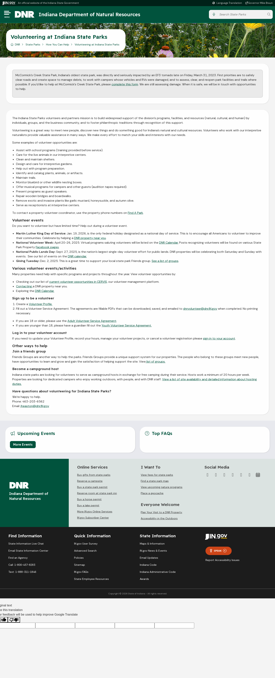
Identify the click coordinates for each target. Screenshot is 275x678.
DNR (17, 45)
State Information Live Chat (26, 545)
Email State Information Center (28, 552)
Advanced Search (85, 552)
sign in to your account (219, 340)
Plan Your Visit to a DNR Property (161, 513)
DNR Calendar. (168, 244)
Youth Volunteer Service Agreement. (127, 327)
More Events (22, 446)
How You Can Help (57, 45)
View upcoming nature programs (161, 488)
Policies (79, 559)
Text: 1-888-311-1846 (22, 573)
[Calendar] (258, 476)
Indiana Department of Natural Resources (92, 15)
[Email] (250, 476)
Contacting (24, 288)
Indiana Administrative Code (158, 573)
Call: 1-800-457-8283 (21, 566)
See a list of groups (165, 262)
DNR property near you (90, 239)
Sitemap (79, 566)
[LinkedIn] (241, 476)
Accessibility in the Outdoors (159, 519)
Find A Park (135, 214)
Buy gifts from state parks (93, 476)
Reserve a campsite (90, 482)
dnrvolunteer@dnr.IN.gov (200, 310)
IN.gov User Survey (86, 545)
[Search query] (241, 15)
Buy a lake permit (88, 506)
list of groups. (155, 363)
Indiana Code (148, 566)
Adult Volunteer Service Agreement (91, 322)
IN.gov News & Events (153, 552)
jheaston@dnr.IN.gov (35, 407)
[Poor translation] (14, 621)
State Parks (33, 45)
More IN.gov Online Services (94, 512)
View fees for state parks (157, 476)
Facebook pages (47, 248)
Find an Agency (18, 559)
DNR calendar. (77, 258)
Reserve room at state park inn (97, 494)
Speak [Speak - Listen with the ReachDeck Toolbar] (217, 552)
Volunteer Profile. (40, 305)
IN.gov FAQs (81, 573)
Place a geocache (152, 494)
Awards (144, 580)
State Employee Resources (91, 580)
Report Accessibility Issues (222, 561)
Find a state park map (155, 482)
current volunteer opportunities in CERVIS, (78, 283)
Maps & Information (152, 545)
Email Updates (149, 559)
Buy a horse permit (89, 500)
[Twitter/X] (216, 476)
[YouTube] (233, 476)
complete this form (125, 85)
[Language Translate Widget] (227, 3)
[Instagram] (224, 476)
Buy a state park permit (92, 488)
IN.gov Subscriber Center (93, 518)
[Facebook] (208, 476)
